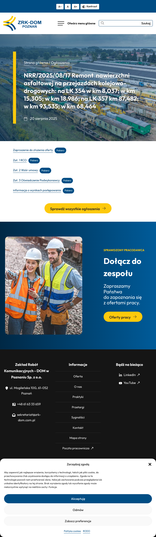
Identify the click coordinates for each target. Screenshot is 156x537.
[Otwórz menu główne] (76, 23)
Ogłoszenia (60, 62)
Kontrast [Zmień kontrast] (89, 6)
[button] (150, 464)
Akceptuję (78, 499)
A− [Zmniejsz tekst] (60, 6)
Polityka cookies (72, 531)
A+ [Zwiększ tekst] (75, 6)
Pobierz (60, 150)
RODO (86, 531)
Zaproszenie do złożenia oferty (33, 150)
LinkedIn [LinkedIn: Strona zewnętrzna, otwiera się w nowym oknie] (129, 375)
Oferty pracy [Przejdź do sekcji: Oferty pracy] (123, 317)
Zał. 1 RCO (20, 160)
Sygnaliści (78, 417)
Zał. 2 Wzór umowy (25, 170)
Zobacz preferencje (78, 521)
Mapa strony (78, 438)
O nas (78, 387)
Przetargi (78, 407)
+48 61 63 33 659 (26, 404)
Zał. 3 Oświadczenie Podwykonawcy (36, 180)
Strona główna (36, 62)
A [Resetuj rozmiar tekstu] (68, 6)
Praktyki (78, 397)
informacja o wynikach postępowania (37, 190)
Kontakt (78, 428)
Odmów (78, 510)
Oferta (78, 376)
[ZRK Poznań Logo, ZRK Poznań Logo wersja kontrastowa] (22, 23)
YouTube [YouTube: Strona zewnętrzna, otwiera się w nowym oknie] (129, 383)
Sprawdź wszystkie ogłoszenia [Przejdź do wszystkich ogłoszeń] (78, 208)
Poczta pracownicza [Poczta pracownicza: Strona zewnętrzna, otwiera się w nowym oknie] (77, 448)
